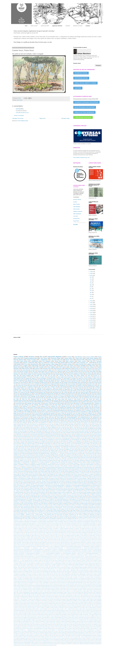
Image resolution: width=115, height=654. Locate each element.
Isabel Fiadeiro (58, 404)
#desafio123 (16, 500)
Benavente (16, 504)
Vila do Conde (77, 483)
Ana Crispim (50, 362)
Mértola (73, 472)
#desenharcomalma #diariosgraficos (62, 500)
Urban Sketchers (92, 414)
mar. (91, 294)
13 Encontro (66, 556)
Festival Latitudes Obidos (46, 471)
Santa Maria (74, 454)
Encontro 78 (93, 424)
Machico (73, 535)
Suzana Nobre (68, 358)
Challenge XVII (40, 388)
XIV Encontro (16, 397)
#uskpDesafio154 (18, 468)
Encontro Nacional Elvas (51, 435)
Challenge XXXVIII (65, 406)
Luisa (46, 535)
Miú (76, 377)
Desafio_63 (51, 421)
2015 (91, 316)
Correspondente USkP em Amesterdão (57, 463)
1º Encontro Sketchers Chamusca (85, 446)
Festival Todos (16, 458)
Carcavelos (46, 504)
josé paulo (95, 420)
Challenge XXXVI (48, 404)
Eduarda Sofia (83, 529)
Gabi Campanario (17, 532)
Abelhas (40, 560)
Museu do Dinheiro (51, 495)
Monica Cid (22, 439)
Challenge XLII (62, 385)
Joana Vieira (40, 432)
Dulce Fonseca (71, 529)
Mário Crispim (92, 359)
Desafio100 (42, 470)
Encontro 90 (37, 414)
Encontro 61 (79, 424)
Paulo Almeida (33, 450)
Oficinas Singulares (45, 372)
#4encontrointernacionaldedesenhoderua (23, 436)
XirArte (67, 425)
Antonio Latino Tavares (77, 563)
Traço (92, 393)
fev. (91, 296)
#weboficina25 (60, 451)
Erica (87, 421)
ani (37, 410)
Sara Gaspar (60, 542)
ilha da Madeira (81, 545)
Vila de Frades (30, 545)
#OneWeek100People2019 (61, 499)
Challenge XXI (34, 406)
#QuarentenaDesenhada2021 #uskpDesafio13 (41, 485)
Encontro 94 (96, 382)
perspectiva (35, 429)
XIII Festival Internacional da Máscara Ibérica (46, 460)
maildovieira (94, 483)
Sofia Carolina (76, 209)
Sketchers (86, 514)
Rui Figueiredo (45, 413)
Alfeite (49, 397)
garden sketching (79, 460)
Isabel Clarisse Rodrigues (67, 471)
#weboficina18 (49, 436)
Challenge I (31, 431)
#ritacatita (36, 554)
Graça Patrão (78, 388)
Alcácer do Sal (89, 560)
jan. (91, 298)
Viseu (28, 415)
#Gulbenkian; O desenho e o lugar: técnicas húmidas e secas (25, 520)
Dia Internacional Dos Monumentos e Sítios (68, 506)
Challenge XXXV (54, 406)
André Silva (68, 525)
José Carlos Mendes (35, 493)
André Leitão (37, 563)
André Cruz (62, 525)
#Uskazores (55, 549)
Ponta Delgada (20, 513)
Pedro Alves (79, 358)
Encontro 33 (29, 414)
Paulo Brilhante (40, 443)
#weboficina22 (84, 475)
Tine (54, 543)
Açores (99, 356)
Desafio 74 (80, 504)
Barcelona (91, 451)
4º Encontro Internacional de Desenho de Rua (62, 422)
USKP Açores (62, 367)
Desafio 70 (74, 504)
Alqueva (31, 525)
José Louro (67, 371)
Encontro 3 (39, 438)
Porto (25, 364)
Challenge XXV (27, 404)
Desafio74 (69, 415)
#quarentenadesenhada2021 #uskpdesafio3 (73, 467)
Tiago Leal (56, 515)
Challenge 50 (26, 470)
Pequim (59, 539)
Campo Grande (70, 488)
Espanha (24, 389)
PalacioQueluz (65, 511)
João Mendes (43, 493)
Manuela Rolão (80, 359)
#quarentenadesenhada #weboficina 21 (37, 486)
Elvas (60, 378)
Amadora (71, 503)
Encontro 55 (67, 431)
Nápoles (33, 511)
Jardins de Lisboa (77, 471)
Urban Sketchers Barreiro (96, 432)
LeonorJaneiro (32, 510)
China (19, 489)
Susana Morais (21, 497)
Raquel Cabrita (83, 496)
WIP (63, 425)
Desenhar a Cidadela (76, 479)
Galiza (22, 532)
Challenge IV (97, 451)
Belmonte (94, 525)
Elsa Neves (80, 506)
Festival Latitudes (80, 375)
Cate (90, 456)
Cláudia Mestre (28, 367)
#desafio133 (43, 467)
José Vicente (98, 508)
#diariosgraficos (86, 521)
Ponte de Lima (69, 443)
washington (69, 518)
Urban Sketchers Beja (25, 445)
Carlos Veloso (97, 468)
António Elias (84, 563)
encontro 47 (36, 422)
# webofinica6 (62, 546)
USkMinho (56, 497)
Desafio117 (78, 528)
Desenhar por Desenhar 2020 (48, 464)
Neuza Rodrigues (42, 538)
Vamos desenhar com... (82, 362)
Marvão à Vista (81, 385)
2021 (91, 304)
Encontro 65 (27, 481)
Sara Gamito (83, 414)
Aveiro (93, 400)
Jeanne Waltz (92, 371)
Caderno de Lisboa (54, 478)
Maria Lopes (72, 392)
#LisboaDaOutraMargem (32, 475)
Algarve (50, 370)
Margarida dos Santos (69, 449)
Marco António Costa (94, 378)
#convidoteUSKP (26, 461)
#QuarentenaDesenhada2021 (20, 377)
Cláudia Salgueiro (59, 374)
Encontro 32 (98, 415)
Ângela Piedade (28, 381)
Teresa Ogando (60, 417)
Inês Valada (72, 532)
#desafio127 (62, 456)
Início (26, 25)
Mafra (43, 365)
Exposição (55, 400)
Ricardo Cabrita (79, 374)
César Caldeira (51, 367)
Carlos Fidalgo (27, 411)
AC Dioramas (34, 560)
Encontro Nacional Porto (72, 381)
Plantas (70, 465)
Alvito (43, 561)
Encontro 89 (57, 389)
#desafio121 (24, 467)
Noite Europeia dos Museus (52, 538)
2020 (91, 306)
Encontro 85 (61, 388)
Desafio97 (82, 489)
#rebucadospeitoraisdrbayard (19, 554)
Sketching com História (19, 374)
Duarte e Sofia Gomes (70, 447)
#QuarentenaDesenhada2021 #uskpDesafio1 (57, 520)
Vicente (69, 356)
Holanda (51, 492)
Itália (49, 392)
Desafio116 (99, 456)
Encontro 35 (27, 435)
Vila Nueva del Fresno (22, 545)
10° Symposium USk (88, 410)
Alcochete (83, 560)
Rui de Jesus (75, 414)
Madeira (63, 420)
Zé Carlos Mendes (49, 439)
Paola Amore (89, 472)
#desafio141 (63, 475)
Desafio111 (66, 470)
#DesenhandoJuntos (17, 547)
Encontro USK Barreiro (77, 490)
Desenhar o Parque (54, 506)
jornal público (97, 545)
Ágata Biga (46, 546)
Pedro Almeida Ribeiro (95, 421)
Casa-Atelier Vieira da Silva (40, 375)
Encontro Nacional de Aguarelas (36, 531)
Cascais (18, 370)
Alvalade (65, 503)
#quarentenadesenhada (30, 358)
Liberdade (28, 535)
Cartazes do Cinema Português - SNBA (82, 478)
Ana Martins (25, 418)
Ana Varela (15, 563)
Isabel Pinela (45, 508)
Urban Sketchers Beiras (78, 435)
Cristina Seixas (61, 399)
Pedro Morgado (90, 482)
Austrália (98, 503)
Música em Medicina (81, 472)
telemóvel (46, 518)
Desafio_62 (46, 431)
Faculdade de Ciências (95, 431)
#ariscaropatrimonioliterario (28, 427)
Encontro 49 (53, 438)
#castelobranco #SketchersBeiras (65, 550)
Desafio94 (16, 506)
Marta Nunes (68, 435)
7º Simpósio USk (53, 386)
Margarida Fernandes (95, 493)
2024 (91, 275)
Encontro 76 (47, 403)
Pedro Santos (54, 539)
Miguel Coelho (70, 536)
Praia (60, 496)
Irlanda (15, 465)
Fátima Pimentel (45, 417)
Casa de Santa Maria (62, 427)
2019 (91, 308)
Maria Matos (96, 411)
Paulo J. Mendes (61, 381)
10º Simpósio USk (51, 415)
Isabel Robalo (93, 481)
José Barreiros (78, 356)
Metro (65, 472)
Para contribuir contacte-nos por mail (81, 157)
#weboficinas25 (80, 554)
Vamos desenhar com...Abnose (57, 483)
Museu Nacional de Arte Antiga (23, 538)
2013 (91, 320)
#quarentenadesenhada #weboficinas (55, 467)
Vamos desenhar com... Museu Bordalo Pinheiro (41, 445)
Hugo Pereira (89, 399)
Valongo (66, 515)
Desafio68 (21, 464)
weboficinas (87, 460)
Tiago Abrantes (42, 515)
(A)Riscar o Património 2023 (94, 475)
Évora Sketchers (34, 372)
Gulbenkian (94, 418)
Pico (15, 410)
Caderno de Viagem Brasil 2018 (93, 461)
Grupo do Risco (33, 532)
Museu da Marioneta (31, 495)
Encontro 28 (32, 438)
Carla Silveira (96, 407)
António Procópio (31, 359)
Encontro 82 (54, 403)
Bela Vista (89, 525)
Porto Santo (42, 513)
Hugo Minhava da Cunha (41, 458)
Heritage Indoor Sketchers (69, 438)
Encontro (57, 464)
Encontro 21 (20, 435)
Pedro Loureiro (82, 361)
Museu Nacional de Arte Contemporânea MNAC (47, 482)
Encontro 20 (25, 438)
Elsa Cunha (98, 470)
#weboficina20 (65, 446)
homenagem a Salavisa (82, 517)
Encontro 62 (51, 418)
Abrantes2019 (75, 476)
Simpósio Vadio (42, 474)
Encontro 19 (50, 442)
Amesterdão (36, 488)
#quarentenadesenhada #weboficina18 (40, 451)
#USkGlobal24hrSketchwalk (26, 395)
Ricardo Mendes (78, 443)
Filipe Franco (39, 449)
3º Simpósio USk (80, 451)
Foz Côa (69, 464)
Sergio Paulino (59, 514)
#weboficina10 (89, 389)
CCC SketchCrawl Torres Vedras (62, 370)
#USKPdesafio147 (17, 461)
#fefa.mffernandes (86, 500)
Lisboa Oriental (79, 364)
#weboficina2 (79, 410)
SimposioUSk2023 (77, 542)
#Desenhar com (97, 518)
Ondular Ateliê (82, 538)
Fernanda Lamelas (67, 364)
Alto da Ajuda (37, 561)
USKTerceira (95, 443)
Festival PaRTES (89, 531)
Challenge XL (71, 440)
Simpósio (96, 496)
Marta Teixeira (51, 536)
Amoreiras (57, 561)
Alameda (73, 560)
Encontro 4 (53, 431)
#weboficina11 (44, 422)
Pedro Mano (48, 443)
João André (50, 458)
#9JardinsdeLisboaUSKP (19, 456)
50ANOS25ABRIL (17, 558)
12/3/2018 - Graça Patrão (58, 556)
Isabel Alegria (67, 378)
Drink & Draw (18, 438)
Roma (59, 513)
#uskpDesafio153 (51, 502)
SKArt (99, 540)
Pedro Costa (26, 425)
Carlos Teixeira (98, 395)
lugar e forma (97, 454)
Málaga (69, 472)
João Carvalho (40, 367)
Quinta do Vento (37, 540)
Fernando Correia (70, 442)
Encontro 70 (58, 411)
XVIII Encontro (70, 403)
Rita (55, 540)
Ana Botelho (62, 561)
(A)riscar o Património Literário (57, 429)
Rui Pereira (75, 513)
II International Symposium (42, 374)
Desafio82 (45, 421)
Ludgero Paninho (34, 535)
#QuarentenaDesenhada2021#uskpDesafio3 (73, 547)
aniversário (43, 545)
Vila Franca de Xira (69, 483)
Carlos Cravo (93, 488)
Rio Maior (51, 540)
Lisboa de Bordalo (39, 454)
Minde (83, 408)
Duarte (16, 481)
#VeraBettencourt (62, 549)
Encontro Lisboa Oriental (69, 418)
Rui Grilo (33, 371)
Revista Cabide (17, 474)
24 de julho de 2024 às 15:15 (22, 112)
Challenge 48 (63, 436)
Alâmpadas (47, 561)
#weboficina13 (69, 407)
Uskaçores (62, 403)
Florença (85, 442)
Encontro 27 (57, 421)
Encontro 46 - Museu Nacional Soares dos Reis (24, 507)
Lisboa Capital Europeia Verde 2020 (36, 420)
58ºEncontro (29, 558)
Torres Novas (67, 404)
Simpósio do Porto (23, 460)
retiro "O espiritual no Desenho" (31, 386)
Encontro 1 (54, 490)
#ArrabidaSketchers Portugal (88, 546)
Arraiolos (77, 456)
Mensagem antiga (65, 118)
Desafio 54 (46, 528)
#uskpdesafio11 (60, 502)
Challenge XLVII (17, 408)
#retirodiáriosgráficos (29, 554)
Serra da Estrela (33, 474)
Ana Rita (64, 433)
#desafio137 (50, 446)
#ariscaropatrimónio (37, 550)
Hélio (79, 393)
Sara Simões (23, 382)
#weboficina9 (31, 400)
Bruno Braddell (81, 365)
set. (91, 282)
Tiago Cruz (41, 362)
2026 (91, 271)
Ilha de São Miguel (59, 532)
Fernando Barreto (72, 385)
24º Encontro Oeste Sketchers (71, 524)
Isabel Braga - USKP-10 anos (73, 492)
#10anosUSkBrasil (81, 518)
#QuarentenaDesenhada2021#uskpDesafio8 (21, 549)
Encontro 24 (39, 457)
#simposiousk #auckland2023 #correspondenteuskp (42, 433)
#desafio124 (84, 439)
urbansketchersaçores (44, 429)
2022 (91, 302)
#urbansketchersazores (88, 467)
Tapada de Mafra (49, 543)
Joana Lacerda (94, 471)
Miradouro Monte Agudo (82, 536)
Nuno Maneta (60, 538)
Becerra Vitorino (84, 456)
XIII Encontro (80, 386)
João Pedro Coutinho (65, 408)
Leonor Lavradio (75, 408)
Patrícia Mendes (97, 472)
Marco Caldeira (95, 386)
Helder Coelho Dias (81, 464)
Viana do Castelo (47, 385)
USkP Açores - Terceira (64, 497)
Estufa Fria (37, 471)
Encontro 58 (74, 431)
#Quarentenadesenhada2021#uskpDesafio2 (21, 521)
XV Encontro (18, 386)
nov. (91, 279)
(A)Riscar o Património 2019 (38, 415)
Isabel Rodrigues (53, 508)
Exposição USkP (42, 392)
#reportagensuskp (88, 403)
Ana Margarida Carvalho (38, 525)
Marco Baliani (22, 536)
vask (65, 518)
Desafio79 (40, 479)
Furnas (15, 508)
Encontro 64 (79, 447)
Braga (84, 382)
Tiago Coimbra (50, 515)
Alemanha (51, 440)
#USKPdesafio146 (48, 456)
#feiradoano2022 (23, 486)
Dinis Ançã (84, 470)
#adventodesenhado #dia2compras (86, 549)
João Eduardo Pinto (56, 392)
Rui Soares (79, 396)
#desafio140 (56, 475)
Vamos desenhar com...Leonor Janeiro (77, 515)
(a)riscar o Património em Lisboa (33, 476)
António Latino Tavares (66, 461)
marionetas (88, 497)
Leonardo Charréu (58, 458)
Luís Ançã (18, 108)
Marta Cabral (44, 536)
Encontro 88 (72, 421)
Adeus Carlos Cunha (47, 560)
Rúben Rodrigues (82, 513)
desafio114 (98, 474)
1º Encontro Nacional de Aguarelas (90, 556)
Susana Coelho (60, 413)
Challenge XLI (37, 421)
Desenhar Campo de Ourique (75, 372)
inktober (57, 424)
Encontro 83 (73, 393)
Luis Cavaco (41, 535)
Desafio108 (65, 489)
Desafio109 (30, 453)
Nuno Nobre (80, 495)
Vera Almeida (89, 374)
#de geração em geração (86, 550)
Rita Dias (90, 368)
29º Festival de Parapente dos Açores (77, 557)
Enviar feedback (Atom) (23, 120)
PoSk (61, 372)
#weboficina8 (33, 399)
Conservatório (16, 442)
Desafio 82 (86, 504)
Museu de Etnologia (34, 538)
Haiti (88, 481)
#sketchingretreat (49, 554)
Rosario (31, 357)
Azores (57, 440)
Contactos (88, 25)
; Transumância (81, 558)
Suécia (33, 497)
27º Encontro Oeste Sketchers (63, 557)
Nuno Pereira (67, 538)
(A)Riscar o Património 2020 (42, 427)
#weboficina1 (86, 400)
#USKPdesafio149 (34, 521)
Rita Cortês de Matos (19, 429)
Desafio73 (71, 489)
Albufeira (51, 503)
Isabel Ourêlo (78, 532)
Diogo (62, 529)
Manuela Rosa (16, 536)
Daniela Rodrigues (26, 375)
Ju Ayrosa (28, 465)
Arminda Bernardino (20, 403)
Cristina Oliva (82, 463)
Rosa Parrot (84, 371)
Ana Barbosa (59, 371)
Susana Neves (34, 515)
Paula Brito (75, 371)
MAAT (30, 482)
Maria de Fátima (71, 432)
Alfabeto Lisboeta (76, 379)
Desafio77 (86, 436)
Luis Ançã (75, 216)
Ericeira (73, 507)
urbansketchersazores (85, 417)
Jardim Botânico (61, 508)
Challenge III (78, 433)
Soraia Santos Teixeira (72, 420)
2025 (91, 273)
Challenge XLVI (79, 436)
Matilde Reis (57, 536)
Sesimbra (95, 458)
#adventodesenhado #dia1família (72, 549)
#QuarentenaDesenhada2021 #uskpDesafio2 (62, 485)
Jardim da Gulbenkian (97, 492)
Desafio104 (86, 427)
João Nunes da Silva (52, 493)
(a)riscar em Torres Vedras (85, 502)
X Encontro (61, 375)
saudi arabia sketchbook (96, 435)
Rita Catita (16, 399)
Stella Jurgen (27, 515)
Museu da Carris (25, 413)
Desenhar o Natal (29, 490)
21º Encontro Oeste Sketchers (44, 557)
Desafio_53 (76, 415)
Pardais (88, 538)
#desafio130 (49, 475)
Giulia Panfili (27, 532)
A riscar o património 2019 (26, 560)
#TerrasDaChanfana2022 (34, 446)
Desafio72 (27, 464)
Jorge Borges (47, 432)
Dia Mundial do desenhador (48, 529)
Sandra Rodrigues (42, 542)
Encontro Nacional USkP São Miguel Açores (91, 457)
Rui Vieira (26, 483)
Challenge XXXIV (91, 385)
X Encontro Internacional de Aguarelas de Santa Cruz (64, 445)
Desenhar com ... (55, 453)
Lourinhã (65, 392)
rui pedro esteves (27, 518)
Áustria (75, 518)
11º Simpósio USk (44, 524)
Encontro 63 (50, 411)
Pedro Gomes (21, 384)
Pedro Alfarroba (64, 465)
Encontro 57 (52, 457)
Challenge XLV (79, 440)
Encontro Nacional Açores (75, 457)
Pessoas (84, 511)
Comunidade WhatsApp (83, 117)
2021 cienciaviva (35, 557)
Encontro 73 (25, 396)
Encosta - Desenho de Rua (43, 481)
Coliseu (19, 402)
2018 (91, 310)
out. (91, 281)
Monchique (78, 449)
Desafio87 (39, 447)
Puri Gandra (98, 539)
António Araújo (91, 370)
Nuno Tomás (61, 482)
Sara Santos (66, 542)
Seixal (40, 385)
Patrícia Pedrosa (21, 539)
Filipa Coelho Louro (56, 471)
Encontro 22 (96, 375)
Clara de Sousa (28, 528)
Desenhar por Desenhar (79, 368)
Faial (54, 428)
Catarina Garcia (94, 478)
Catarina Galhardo (17, 463)
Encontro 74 (83, 453)
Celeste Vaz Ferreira (82, 378)
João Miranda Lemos (43, 424)
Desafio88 (76, 489)
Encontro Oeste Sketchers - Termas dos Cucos (61, 507)
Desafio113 (28, 479)
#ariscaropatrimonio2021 (28, 550)
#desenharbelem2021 (38, 500)
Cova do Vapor (19, 393)
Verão (87, 543)
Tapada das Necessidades (39, 543)
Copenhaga (35, 528)
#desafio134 (22, 451)
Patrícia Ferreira (66, 379)
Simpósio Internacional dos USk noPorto (73, 514)
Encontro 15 (92, 506)
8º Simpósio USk (57, 382)
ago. (91, 284)
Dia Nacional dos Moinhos (87, 479)
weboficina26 (40, 546)
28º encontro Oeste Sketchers (28, 503)
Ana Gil (41, 399)
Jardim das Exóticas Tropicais (72, 508)
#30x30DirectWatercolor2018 (74, 400)
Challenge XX (40, 389)
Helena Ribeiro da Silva (43, 492)
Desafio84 (29, 457)
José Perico (92, 508)
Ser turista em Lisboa (87, 458)
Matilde (19, 364)
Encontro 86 (87, 447)
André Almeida (30, 563)
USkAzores (68, 368)
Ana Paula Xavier (76, 429)
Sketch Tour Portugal (33, 382)
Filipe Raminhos (92, 507)
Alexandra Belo (34, 364)
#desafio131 (29, 500)
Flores (99, 507)
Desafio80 (33, 464)
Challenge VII (17, 389)
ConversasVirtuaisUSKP (43, 463)
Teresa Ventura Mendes (85, 420)
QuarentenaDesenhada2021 (19, 540)
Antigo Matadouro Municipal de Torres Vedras (63, 563)
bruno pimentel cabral (47, 517)
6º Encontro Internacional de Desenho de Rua (47, 558)
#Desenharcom (28, 456)
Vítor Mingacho (46, 361)
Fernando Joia (46, 368)
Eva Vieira (35, 393)
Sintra (51, 374)
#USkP (88, 499)
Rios (22, 483)
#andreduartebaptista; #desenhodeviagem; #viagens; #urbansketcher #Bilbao (52, 521)
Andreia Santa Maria (86, 429)
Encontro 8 (35, 424)
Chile (31, 470)
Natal (84, 449)
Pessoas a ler (43, 425)
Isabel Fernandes (38, 508)
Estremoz (74, 531)
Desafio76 (35, 479)
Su (93, 465)
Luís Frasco (50, 535)
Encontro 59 (57, 442)
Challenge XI (33, 463)
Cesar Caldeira (53, 504)
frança (73, 425)
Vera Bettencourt (66, 474)
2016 (91, 314)
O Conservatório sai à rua (41, 511)
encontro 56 (86, 445)
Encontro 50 (16, 407)
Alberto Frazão (21, 525)
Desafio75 (99, 427)
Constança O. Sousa (51, 388)
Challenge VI (85, 422)
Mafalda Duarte (86, 493)
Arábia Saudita (84, 503)
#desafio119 (55, 456)
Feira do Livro (59, 428)
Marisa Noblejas (38, 536)
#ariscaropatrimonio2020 (39, 436)
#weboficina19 (58, 433)
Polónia (54, 443)
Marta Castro (96, 377)
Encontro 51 (27, 531)
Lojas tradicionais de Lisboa (29, 370)
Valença (61, 515)
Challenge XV (25, 406)
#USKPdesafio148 (17, 427)
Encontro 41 (45, 457)
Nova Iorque (57, 465)
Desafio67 (16, 464)
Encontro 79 (16, 471)
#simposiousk (42, 554)
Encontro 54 (27, 417)
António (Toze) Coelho (55, 461)
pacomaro (51, 393)
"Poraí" (51, 546)
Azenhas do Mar (36, 478)
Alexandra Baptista (55, 357)
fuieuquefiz (74, 517)
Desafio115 (36, 453)
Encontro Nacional (46, 507)
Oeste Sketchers (24, 372)
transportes (34, 546)
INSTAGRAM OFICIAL (81, 78)
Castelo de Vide (23, 392)
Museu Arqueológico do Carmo (89, 390)
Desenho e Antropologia (18, 529)
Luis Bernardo (50, 371)
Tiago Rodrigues (50, 474)
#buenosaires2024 (46, 550)
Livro (45, 510)
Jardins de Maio (86, 471)
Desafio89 (92, 504)
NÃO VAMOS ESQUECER (37, 402)
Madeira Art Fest (80, 535)
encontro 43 (57, 439)
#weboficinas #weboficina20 (71, 554)
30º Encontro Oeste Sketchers (41, 503)
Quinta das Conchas (28, 540)
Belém (99, 525)
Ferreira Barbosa (53, 481)
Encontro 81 (38, 507)
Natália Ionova (97, 510)
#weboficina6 (78, 407)
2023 (91, 300)
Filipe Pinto (92, 365)
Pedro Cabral (19, 100)
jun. (91, 288)
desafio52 (72, 545)
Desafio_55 (72, 424)
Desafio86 (42, 453)
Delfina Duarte (61, 504)
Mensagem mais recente (18, 118)
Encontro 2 (21, 481)
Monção (15, 538)
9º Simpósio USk (30, 374)
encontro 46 (79, 445)
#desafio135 (29, 451)
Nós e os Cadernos (60, 396)
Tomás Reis (60, 365)
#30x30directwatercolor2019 (20, 499)
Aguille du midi (61, 560)
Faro (35, 381)
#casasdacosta (54, 550)
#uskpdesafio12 (17, 524)
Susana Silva (28, 497)
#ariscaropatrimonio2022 (72, 521)
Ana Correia (82, 476)
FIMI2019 (79, 507)
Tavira (80, 454)
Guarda (74, 464)
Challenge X (30, 421)
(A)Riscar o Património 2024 (19, 476)
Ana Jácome (54, 390)
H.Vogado (25, 365)
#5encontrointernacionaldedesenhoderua (74, 546)
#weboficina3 (89, 395)
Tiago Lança (85, 454)
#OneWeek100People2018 (59, 410)
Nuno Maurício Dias (26, 511)
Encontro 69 (59, 418)
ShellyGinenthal (35, 390)
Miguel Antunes (55, 454)
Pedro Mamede (66, 414)
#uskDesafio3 (56, 554)
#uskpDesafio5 (26, 468)
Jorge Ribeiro (22, 420)
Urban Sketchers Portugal (22, 371)
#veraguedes (33, 468)
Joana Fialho (67, 428)
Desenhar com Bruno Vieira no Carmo (93, 528)
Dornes (65, 529)
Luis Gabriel (65, 389)
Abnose (51, 365)
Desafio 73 (51, 528)
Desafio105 (24, 453)
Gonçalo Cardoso (17, 432)
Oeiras (81, 377)
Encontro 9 (60, 438)
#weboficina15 (96, 417)
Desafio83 (52, 479)
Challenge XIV (34, 396)
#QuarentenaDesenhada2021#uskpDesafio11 (92, 520)
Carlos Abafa (90, 468)
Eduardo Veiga (90, 529)
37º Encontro (41, 461)
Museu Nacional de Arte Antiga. (83, 432)
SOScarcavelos (45, 450)
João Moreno (76, 397)
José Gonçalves (21, 465)
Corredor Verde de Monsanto (47, 489)
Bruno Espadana (77, 422)
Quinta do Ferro (91, 384)
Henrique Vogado (45, 532)
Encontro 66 (42, 435)
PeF (14, 384)
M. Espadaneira (68, 535)
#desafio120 (97, 450)
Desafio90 (98, 504)
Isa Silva (75, 202)
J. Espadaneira (44, 359)
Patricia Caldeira (18, 496)
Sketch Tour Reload (96, 542)
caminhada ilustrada (86, 483)
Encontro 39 (65, 421)
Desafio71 (93, 427)
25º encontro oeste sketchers (83, 524)
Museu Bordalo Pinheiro (19, 388)
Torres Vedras (90, 367)
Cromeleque (40, 528)
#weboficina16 (17, 418)
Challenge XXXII (64, 393)
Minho (76, 536)
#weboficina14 (75, 402)
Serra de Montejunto (23, 422)
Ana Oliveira (56, 525)
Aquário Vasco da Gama (81, 468)
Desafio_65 (43, 442)
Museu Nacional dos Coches (93, 408)
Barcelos (79, 461)
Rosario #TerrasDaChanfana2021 (63, 540)
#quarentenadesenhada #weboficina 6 (30, 522)
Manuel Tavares (21, 443)
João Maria (17, 510)
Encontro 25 (63, 464)
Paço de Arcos (26, 496)
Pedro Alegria (36, 539)
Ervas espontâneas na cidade (84, 411)
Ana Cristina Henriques (91, 476)
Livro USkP (74, 428)
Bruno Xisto (63, 488)
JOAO (33, 379)
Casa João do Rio (70, 374)
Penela (79, 511)
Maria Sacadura (52, 472)
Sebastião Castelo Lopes (56, 450)
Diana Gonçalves (98, 479)
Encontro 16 (99, 506)
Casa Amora (18, 404)
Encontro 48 (96, 406)
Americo (51, 561)
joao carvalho (91, 545)
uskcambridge (52, 518)
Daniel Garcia (91, 433)
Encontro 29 (91, 415)
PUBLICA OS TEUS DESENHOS (84, 112)
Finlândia (15, 454)
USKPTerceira (66, 543)
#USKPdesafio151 (65, 439)
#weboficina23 (98, 439)
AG (61, 424)
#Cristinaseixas (97, 546)
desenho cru (78, 403)
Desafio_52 (35, 411)
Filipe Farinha (97, 453)
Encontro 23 (22, 414)
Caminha (22, 447)
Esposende (69, 531)
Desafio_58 (37, 442)
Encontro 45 (70, 453)
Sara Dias (55, 542)
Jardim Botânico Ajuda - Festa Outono (94, 532)
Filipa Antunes (25, 368)
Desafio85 (72, 470)
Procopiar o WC (66, 496)
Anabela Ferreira (22, 421)
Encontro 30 (46, 438)
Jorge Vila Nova (55, 432)
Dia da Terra (57, 529)
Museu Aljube (66, 510)
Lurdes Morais (49, 379)
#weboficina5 (94, 392)
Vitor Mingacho (37, 545)
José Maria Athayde (87, 438)
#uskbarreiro (69, 475)
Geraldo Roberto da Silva (74, 390)
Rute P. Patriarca (86, 443)
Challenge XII (17, 406)
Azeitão (74, 461)
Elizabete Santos (77, 382)
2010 (91, 326)
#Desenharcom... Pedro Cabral (39, 547)
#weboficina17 (58, 446)
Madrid (94, 438)
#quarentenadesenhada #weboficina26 (55, 486)
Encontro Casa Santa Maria (70, 411)
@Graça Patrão (93, 524)
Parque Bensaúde (94, 538)
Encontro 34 (18, 417)
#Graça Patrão (80, 389)
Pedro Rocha (47, 539)
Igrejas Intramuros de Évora (59, 492)
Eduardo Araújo (42, 418)
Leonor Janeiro (90, 356)
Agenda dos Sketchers (57, 25)
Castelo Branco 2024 (18, 470)
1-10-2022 (38, 524)
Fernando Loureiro (81, 531)
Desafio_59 (93, 489)
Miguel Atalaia (63, 536)
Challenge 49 (71, 436)
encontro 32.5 (71, 460)
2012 (91, 322)
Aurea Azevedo (92, 503)
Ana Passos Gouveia (96, 561)
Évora (81, 367)
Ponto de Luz (36, 513)
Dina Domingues (42, 378)
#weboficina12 (70, 410)
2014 (91, 318)
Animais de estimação (45, 563)
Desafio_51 (50, 396)
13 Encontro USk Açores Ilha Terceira (76, 556)
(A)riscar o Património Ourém (59, 468)
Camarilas (70, 478)
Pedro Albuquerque (29, 539)
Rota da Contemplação (81, 540)
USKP (62, 543)
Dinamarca (78, 470)
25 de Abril (54, 557)
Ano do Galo (56, 436)
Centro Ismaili (71, 433)
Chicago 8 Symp (67, 382)
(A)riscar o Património (28, 362)
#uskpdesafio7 (76, 502)
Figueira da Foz (24, 458)
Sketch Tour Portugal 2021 (87, 542)
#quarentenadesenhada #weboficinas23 (53, 553)
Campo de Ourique (79, 488)
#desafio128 (16, 451)
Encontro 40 (28, 424)
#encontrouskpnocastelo (76, 500)
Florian (46, 449)
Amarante (48, 461)
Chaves (93, 456)
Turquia (58, 425)
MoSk (95, 374)
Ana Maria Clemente (87, 561)
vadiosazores (59, 518)
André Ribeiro (77, 503)
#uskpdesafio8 (85, 486)
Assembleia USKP (86, 404)
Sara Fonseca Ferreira (92, 513)
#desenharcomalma (49, 500)
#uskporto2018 (53, 384)
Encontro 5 (18, 396)
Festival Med (78, 442)
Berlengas (26, 504)
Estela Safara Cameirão (83, 431)
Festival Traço (69, 388)
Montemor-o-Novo (22, 495)
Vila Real (22, 517)
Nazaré (30, 377)
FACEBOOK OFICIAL (81, 73)
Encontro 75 (32, 407)
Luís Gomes (16, 482)
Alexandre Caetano (58, 503)
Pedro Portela (44, 496)
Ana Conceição (76, 404)
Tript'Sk (58, 543)
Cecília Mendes (63, 390)
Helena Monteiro (90, 464)
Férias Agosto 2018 (96, 531)
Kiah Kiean (19, 472)
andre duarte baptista (62, 460)
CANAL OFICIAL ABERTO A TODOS (85, 83)
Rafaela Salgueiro (44, 540)
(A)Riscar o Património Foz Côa (90, 554)
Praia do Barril (91, 539)
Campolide (86, 488)
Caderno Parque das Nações (36, 504)
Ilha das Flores (21, 508)
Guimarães (78, 481)
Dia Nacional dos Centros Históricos (42, 490)
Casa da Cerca (61, 395)
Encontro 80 (22, 471)
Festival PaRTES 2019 (48, 414)
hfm (41, 357)
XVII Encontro (54, 407)
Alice (87, 451)
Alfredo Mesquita (26, 561)
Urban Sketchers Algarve (83, 392)
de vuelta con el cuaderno (88, 474)
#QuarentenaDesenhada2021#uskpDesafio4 (82, 485)
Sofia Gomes (63, 400)
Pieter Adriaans (91, 511)
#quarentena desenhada (27, 397)
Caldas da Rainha (18, 411)
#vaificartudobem (31, 524)
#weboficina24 (73, 446)
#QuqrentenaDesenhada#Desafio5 (37, 549)
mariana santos (98, 368)
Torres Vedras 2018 (45, 483)
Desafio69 (17, 457)
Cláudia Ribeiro (60, 415)
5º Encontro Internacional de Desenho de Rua (61, 476)
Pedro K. (42, 539)
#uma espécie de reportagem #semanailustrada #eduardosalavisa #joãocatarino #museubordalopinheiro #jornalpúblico (74, 522)
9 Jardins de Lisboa (73, 558)
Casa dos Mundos (72, 384)
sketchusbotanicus (95, 497)
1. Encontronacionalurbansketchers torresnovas (43, 556)
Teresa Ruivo (76, 221)
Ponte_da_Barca (28, 513)
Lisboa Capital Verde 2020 (52, 420)
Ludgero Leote (90, 364)
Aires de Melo (67, 560)
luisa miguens (86, 425)
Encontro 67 (86, 424)
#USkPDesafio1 (18, 433)
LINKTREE (78, 88)
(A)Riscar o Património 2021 (95, 402)
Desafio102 (54, 470)
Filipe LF (99, 370)
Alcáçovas (95, 560)
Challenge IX (96, 404)
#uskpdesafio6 (24, 524)
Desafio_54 (17, 428)
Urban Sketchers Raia (18, 378)
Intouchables (31, 389)
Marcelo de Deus (96, 362)
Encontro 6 (96, 389)
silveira (23, 546)
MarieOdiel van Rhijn (36, 465)
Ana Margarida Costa (48, 525)
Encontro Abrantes (80, 421)
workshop (88, 386)
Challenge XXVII (44, 406)
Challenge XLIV (79, 427)
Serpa (71, 542)
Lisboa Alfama (39, 510)
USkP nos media (92, 381)
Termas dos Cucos (40, 497)
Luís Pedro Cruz (57, 535)
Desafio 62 (68, 504)
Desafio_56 (92, 436)
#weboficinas (34, 361)
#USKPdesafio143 (96, 485)
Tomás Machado (49, 497)
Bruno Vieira (69, 359)
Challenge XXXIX (31, 403)
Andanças (20, 563)
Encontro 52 (59, 431)
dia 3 (76, 545)
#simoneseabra (27, 433)
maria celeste (24, 361)
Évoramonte (20, 485)
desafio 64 (56, 517)
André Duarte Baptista (92, 358)
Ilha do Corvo (66, 532)
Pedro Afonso (58, 414)
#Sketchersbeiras (48, 549)
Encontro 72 (24, 407)
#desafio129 (43, 446)
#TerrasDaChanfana (95, 425)
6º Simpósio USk (87, 407)
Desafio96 (83, 528)
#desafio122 (30, 467)
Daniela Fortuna (90, 463)
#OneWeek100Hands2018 (42, 520)
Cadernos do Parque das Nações (20, 431)
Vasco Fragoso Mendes (91, 515)
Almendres (32, 561)
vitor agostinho (90, 450)
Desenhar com (28, 393)
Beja (57, 393)
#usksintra (62, 554)
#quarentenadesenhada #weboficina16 (45, 522)
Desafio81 (46, 479)
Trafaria (64, 450)
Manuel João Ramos (43, 472)
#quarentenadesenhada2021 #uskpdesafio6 (29, 502)
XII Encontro (46, 407)
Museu (34, 482)
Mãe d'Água (73, 510)
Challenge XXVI (91, 413)
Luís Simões (47, 454)
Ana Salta (20, 478)
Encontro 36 (26, 402)
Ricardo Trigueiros (39, 439)
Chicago (90, 382)
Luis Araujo (52, 375)
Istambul (24, 432)
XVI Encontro (49, 402)
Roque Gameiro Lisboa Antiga (50, 364)
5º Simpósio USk (43, 440)
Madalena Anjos (70, 395)
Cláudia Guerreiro (96, 440)
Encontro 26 (21, 531)
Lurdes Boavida (63, 386)
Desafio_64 (80, 406)
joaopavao (82, 450)
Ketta (66, 372)
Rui (39, 450)
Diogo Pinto (88, 406)
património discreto (17, 546)
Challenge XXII (48, 389)
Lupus (52, 417)
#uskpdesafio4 (77, 486)
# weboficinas (56, 546)
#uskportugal (92, 486)
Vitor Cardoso (32, 460)
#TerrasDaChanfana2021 (38, 456)
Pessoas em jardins (53, 496)
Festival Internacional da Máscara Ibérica (49, 408)
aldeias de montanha (37, 517)
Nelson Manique (17, 511)
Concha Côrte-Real (30, 447)
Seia (80, 458)
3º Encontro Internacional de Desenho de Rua (29, 440)
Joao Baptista (40, 379)
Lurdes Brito (36, 384)
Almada (90, 388)
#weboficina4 (38, 397)
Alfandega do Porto (70, 456)
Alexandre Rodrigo (29, 488)
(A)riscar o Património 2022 (70, 451)
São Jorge (31, 543)
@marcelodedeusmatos (90, 558)
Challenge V (71, 427)
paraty (99, 517)
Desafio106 (22, 479)
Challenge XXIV (50, 399)
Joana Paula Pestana (84, 508)
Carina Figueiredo (51, 377)
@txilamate (97, 558)
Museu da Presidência (41, 495)
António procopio (91, 563)
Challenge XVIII (47, 400)
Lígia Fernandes (23, 482)
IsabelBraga (84, 532)
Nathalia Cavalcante (77, 211)
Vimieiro (39, 407)
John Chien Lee (18, 493)
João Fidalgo (61, 435)
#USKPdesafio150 (42, 475)
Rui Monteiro (89, 540)
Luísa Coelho (79, 493)
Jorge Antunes (57, 368)
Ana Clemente (68, 561)
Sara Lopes (89, 465)
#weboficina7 (84, 402)
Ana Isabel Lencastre (80, 413)
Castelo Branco (30, 388)
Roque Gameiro (74, 458)
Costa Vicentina (58, 489)
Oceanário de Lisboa (74, 538)
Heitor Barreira (32, 458)
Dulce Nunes (77, 529)
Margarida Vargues (30, 536)
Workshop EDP (43, 382)
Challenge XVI (26, 408)
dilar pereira (36, 368)
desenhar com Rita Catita (65, 517)
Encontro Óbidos (67, 397)
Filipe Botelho (51, 381)
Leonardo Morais (22, 535)
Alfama (27, 525)
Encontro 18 (16, 531)
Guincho (39, 532)
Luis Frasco (70, 365)
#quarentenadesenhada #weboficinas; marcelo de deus (73, 553)
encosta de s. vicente (45, 410)
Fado (34, 449)
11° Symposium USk (46, 476)
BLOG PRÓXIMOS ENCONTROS (85, 107)
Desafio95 (69, 479)
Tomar (91, 454)
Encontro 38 (35, 435)
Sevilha (31, 483)
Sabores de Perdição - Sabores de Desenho (22, 542)
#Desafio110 (44, 499)
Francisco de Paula (93, 442)
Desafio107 (97, 463)
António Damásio (75, 525)
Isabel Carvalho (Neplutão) (85, 492)
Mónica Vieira (80, 510)
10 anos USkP (44, 386)
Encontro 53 (34, 408)
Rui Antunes (89, 496)
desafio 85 (67, 545)
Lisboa (18, 358)
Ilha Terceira (52, 532)
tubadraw (62, 407)
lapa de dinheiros (92, 517)
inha (86, 545)
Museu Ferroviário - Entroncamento (21, 390)
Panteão (75, 482)
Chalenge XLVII (21, 528)
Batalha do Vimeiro (45, 478)
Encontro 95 (80, 399)
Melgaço (91, 428)
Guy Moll (84, 481)
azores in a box (49, 545)
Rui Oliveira (67, 454)
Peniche (15, 422)
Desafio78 (23, 457)
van (19, 467)
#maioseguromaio (80, 395)
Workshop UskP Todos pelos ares (91, 396)
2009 (91, 327)
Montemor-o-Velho (97, 536)
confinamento (61, 545)
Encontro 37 (63, 453)
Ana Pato (97, 388)
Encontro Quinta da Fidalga (25, 449)
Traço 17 (72, 389)
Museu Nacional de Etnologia (92, 397)
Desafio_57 (99, 436)
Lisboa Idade (25, 472)
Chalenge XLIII (26, 463)
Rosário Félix (73, 540)
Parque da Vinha (82, 482)
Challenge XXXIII (57, 397)
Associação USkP (96, 429)
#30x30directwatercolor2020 (20, 400)
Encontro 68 (77, 453)
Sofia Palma (73, 367)
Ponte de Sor (64, 539)
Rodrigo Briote (43, 393)
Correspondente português (72, 463)
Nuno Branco (57, 379)
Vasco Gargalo (58, 474)
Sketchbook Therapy (18, 379)
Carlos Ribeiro (63, 440)
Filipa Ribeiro (85, 507)
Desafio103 (60, 470)
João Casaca (63, 432)
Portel (75, 539)
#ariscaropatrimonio (75, 439)
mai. (91, 290)
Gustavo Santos (33, 492)
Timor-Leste (37, 483)
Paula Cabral (96, 372)
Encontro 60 (35, 417)
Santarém (53, 413)
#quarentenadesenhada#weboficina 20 (93, 553)
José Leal (99, 385)
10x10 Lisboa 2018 (45, 390)
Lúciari (62, 535)
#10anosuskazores (89, 518)
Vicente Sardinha (92, 543)
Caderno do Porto (63, 478)
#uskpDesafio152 (98, 467)
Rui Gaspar (69, 513)
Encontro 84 (90, 453)
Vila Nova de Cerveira (76, 474)
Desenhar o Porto (60, 447)
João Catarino (88, 372)
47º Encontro (97, 557)
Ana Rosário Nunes (70, 468)
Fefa (91, 361)
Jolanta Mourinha (30, 454)
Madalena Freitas (33, 472)
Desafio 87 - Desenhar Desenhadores (61, 528)
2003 (19, 557)
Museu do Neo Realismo (62, 495)
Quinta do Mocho (74, 496)
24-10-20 (62, 524)
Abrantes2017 (70, 413)
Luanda (73, 493)
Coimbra (73, 406)
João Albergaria (76, 206)
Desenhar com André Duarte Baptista (26, 506)
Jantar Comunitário (32, 432)
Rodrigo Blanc (77, 465)
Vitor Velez (51, 424)
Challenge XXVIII (38, 404)
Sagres (32, 542)
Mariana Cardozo (52, 378)
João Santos (43, 358)
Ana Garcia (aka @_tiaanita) (77, 561)
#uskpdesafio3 (34, 461)
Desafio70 (66, 424)
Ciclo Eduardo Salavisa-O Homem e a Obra (31, 489)
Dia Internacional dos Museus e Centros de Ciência (33, 529)
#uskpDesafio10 (43, 502)
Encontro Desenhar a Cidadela (64, 490)
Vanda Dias (82, 370)
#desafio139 (80, 521)
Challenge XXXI (33, 418)
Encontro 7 (34, 481)
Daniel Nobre (20, 424)
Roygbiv (62, 454)
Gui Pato (27, 492)
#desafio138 (91, 439)
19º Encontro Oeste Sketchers (54, 524)
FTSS (63, 442)
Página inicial (42, 118)
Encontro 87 (70, 399)
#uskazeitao (99, 522)
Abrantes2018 (68, 429)
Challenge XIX (43, 396)
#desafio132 (37, 467)
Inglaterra (79, 438)
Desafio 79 (39, 403)
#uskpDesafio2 (53, 451)
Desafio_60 (51, 447)
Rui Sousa (95, 540)
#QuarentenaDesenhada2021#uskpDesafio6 (92, 547)
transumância (93, 445)
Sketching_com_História (18, 515)
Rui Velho (55, 372)
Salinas (36, 542)
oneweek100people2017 (72, 417)
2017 (91, 312)
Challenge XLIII (17, 453)
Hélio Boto (27, 379)
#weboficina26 (48, 468)
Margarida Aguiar (82, 384)
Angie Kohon (43, 488)
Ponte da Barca (61, 443)
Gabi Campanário (77, 213)
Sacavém (83, 465)
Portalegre (70, 539)
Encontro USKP (47, 531)
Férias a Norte (22, 454)
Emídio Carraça (97, 529)
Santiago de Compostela (23, 410)
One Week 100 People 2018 (54, 511)
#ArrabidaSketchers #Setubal (19, 475)
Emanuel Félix (76, 218)
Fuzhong (72, 481)
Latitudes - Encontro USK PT (64, 493)
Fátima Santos (33, 385)
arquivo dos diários (80, 497)
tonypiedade (28, 546)
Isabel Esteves (86, 393)
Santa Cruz (24, 399)
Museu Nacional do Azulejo (47, 465)
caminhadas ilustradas (73, 450)
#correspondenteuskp (76, 550)
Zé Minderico (28, 517)
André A (25, 563)
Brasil (84, 461)
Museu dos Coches (72, 495)
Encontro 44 (29, 384)
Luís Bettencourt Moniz (83, 428)
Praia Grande (85, 539)
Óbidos (55, 385)
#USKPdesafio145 (81, 499)
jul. (90, 286)
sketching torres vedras (37, 518)
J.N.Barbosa (60, 449)
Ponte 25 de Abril (35, 413)
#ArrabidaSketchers (96, 460)
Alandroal (78, 560)
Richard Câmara (25, 474)
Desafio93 (63, 479)
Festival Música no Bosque (64, 481)
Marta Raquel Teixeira (52, 510)
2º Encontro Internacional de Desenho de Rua (44, 395)
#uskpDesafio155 (68, 486)
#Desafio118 (51, 499)
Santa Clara (49, 542)
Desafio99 (45, 447)
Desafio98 (88, 489)
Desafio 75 (36, 470)
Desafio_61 (48, 453)
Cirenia (84, 433)
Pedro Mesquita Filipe (35, 496)
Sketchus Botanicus (17, 543)
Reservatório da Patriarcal (52, 513)
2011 (91, 324)
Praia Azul (79, 539)
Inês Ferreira (97, 464)
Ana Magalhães (53, 427)
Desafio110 (30, 442)
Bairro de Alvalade (82, 525)
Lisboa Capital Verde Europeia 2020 (65, 377)
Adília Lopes (54, 560)
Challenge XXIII (42, 381)
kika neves (79, 425)
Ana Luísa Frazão (42, 370)
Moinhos (15, 495)
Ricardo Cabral (67, 458)
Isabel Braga (34, 365)
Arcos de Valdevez (27, 478)
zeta (61, 359)
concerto (55, 545)
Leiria (82, 397)
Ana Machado (62, 384)
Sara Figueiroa (52, 425)
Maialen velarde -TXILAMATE (95, 535)
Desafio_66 (83, 415)
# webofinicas (28, 485)
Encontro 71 (59, 457)
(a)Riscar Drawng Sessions (29, 556)
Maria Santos (59, 472)
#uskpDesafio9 (77, 475)
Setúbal (33, 410)
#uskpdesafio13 (68, 502)
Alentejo (74, 378)
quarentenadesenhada (18, 518)
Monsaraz (90, 536)
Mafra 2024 (86, 535)
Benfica (21, 504)
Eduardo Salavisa (77, 199)
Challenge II (39, 400)
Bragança (50, 488)
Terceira (97, 399)
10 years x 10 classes (40, 377)
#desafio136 (67, 402)
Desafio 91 (23, 442)
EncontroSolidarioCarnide (55, 531)
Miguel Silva (16, 413)
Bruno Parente (56, 488)
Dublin (33, 457)
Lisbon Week (85, 379)
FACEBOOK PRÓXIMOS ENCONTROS (86, 102)
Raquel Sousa (16, 483)
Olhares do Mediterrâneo (96, 495)
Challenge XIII (94, 422)
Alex (23, 488)
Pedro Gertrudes (34, 425)
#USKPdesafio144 (72, 499)
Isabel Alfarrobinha (29, 508)
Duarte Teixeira (91, 470)
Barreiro (97, 410)
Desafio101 (48, 470)
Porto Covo (97, 482)
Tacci (31, 422)
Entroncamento (30, 471)
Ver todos (75, 224)
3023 (86, 557)
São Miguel (74, 370)
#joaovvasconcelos (94, 521)
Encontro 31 (43, 411)
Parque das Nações (31, 443)
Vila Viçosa (87, 435)
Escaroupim (64, 531)
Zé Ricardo (72, 497)
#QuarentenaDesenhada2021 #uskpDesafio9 (74, 520)
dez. (91, 277)
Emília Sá (86, 506)
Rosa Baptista (45, 384)
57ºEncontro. (23, 558)
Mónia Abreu (72, 386)
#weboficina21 (41, 468)
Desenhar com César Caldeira (42, 506)
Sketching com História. (95, 514)
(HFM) (22, 556)
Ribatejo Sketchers (30, 439)
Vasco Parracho (81, 543)
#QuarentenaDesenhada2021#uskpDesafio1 (55, 547)
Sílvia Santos (88, 377)
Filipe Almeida (61, 362)
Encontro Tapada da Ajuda (83, 418)
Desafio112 (72, 528)
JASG (89, 375)
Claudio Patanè (41, 371)
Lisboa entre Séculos (22, 385)
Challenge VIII (33, 392)
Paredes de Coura (73, 511)
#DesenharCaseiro (26, 547)
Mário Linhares (76, 204)
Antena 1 (51, 563)
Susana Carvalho (25, 543)
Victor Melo (28, 429)
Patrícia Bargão (98, 428)
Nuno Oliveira (90, 449)
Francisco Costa (52, 449)
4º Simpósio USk (97, 403)
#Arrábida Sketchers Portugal (34, 499)
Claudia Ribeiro (39, 431)
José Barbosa (26, 493)
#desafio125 (16, 486)
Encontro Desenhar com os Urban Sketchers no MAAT (40, 428)
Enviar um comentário (19, 115)
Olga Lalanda (87, 495)
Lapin (99, 481)
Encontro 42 (24, 428)
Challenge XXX (87, 440)
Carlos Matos (70, 375)
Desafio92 (38, 464)
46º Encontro (91, 557)
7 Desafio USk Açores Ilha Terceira (63, 558)
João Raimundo (24, 510)
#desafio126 (22, 500)
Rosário (64, 513)
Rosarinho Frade (70, 396)
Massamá (60, 510)
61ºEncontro (35, 558)
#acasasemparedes (96, 499)
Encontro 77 (65, 457)
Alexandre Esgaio (56, 358)
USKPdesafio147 (74, 543)
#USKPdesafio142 (58, 402)
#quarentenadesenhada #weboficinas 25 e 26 (35, 553)
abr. (91, 292)
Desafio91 (57, 479)
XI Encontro (83, 381)
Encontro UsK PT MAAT (89, 490)
